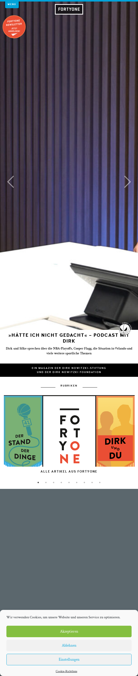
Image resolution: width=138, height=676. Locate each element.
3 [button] (53, 482)
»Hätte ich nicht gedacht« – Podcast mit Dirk (69, 338)
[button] (10, 182)
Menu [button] (12, 4)
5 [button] (69, 482)
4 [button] (61, 482)
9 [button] (99, 482)
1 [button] (38, 482)
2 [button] (45, 482)
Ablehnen (69, 645)
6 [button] (76, 482)
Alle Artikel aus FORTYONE (69, 472)
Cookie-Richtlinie (66, 671)
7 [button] (84, 482)
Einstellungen (69, 659)
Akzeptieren (69, 631)
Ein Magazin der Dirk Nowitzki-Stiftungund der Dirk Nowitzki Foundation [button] (69, 370)
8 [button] (92, 482)
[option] (69, 445)
